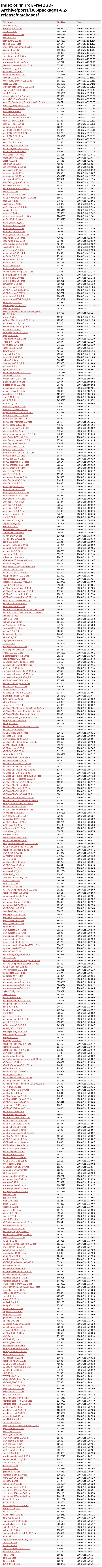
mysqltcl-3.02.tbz (10, 335)
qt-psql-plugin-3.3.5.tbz (13, 388)
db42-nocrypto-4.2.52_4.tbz (16, 1398)
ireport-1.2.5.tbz (10, 31)
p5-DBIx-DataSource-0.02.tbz (16, 1124)
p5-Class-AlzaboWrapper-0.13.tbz (19, 591)
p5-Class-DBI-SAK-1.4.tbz (15, 603)
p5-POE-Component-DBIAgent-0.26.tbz (21, 960)
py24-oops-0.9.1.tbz (12, 1432)
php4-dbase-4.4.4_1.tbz (14, 499)
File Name (8, 22)
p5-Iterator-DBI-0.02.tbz (14, 606)
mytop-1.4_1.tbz (10, 192)
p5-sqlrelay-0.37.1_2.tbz (14, 819)
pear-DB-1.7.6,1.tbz (12, 142)
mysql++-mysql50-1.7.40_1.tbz (17, 299)
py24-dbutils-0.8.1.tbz (13, 1441)
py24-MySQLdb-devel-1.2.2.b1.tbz (19, 320)
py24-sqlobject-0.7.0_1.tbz (15, 207)
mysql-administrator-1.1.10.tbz (17, 216)
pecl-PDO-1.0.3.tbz (12, 164)
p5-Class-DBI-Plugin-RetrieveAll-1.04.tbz (22, 776)
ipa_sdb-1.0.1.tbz (11, 1321)
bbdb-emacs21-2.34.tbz (14, 579)
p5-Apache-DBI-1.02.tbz (14, 625)
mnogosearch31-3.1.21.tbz (15, 1176)
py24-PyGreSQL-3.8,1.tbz (15, 1031)
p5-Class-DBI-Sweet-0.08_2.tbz (17, 665)
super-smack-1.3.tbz (12, 348)
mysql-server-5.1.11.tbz (14, 1228)
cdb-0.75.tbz (8, 1555)
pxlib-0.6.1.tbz (9, 1195)
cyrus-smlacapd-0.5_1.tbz (15, 970)
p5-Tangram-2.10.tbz (12, 1074)
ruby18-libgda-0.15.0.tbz (14, 425)
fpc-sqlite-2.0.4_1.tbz (12, 911)
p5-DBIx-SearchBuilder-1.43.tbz (18, 588)
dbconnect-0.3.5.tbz (12, 329)
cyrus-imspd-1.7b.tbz (12, 1462)
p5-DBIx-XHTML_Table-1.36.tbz (18, 1099)
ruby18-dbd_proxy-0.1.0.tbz (16, 419)
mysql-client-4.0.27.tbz (13, 1416)
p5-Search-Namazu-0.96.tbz (16, 1167)
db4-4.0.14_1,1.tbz (11, 1564)
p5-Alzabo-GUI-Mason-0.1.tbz (17, 600)
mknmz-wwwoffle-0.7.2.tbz (15, 837)
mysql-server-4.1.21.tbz (14, 1238)
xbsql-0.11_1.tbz (10, 1219)
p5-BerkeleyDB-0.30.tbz (14, 1345)
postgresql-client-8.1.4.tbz (15, 1185)
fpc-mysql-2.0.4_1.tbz (13, 345)
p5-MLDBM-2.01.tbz (12, 1256)
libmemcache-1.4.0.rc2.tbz (15, 1521)
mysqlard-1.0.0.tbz (11, 309)
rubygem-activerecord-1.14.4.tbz (18, 412)
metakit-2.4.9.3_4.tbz (12, 1419)
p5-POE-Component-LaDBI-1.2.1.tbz (20, 890)
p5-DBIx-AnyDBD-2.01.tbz (15, 1136)
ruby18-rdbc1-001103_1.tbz (16, 437)
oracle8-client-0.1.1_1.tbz (14, 1524)
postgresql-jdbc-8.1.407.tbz (15, 62)
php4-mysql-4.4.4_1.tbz (14, 323)
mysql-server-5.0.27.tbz (14, 176)
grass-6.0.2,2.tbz (10, 366)
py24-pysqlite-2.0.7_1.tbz (14, 930)
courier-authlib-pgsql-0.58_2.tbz (17, 677)
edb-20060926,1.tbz (12, 997)
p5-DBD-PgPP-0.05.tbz (13, 1151)
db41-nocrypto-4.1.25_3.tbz (16, 1505)
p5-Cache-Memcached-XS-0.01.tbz (19, 1244)
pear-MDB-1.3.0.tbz (12, 111)
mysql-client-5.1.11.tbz (13, 1388)
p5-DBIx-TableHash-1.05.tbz (16, 188)
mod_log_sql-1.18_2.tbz (14, 281)
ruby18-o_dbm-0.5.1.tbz (14, 456)
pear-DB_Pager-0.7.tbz (13, 124)
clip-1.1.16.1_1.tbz (11, 397)
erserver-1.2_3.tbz (11, 53)
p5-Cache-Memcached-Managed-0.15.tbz (22, 1059)
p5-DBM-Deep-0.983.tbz (14, 1364)
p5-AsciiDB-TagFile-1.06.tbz (16, 1379)
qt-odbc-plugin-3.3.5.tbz (14, 382)
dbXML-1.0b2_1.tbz (12, 68)
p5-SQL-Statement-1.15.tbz (16, 1348)
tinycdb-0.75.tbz (10, 1216)
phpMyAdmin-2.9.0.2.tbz (14, 75)
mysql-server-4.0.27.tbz (14, 1247)
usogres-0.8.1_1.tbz (12, 1210)
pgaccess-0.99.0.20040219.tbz (17, 582)
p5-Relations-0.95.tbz (13, 1358)
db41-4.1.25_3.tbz (11, 1518)
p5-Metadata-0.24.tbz (13, 1225)
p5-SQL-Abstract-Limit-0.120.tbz (18, 803)
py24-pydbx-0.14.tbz (12, 1435)
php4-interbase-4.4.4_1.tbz (15, 496)
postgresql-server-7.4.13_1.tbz (17, 988)
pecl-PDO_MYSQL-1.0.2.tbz (16, 148)
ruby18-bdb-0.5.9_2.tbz (13, 459)
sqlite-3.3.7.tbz (9, 994)
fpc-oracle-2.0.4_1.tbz (13, 976)
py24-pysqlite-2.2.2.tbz (13, 920)
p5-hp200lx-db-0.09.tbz (13, 1354)
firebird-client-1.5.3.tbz (13, 813)
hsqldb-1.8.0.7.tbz (11, 50)
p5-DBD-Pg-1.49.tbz (12, 1010)
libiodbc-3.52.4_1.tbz (12, 628)
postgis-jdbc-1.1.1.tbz (13, 59)
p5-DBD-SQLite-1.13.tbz (14, 908)
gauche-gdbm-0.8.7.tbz (13, 1056)
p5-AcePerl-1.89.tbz (12, 856)
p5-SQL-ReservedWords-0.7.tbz (18, 810)
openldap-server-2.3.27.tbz (15, 1281)
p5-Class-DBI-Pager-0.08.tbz (16, 683)
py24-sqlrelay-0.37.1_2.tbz (15, 816)
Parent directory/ (10, 25)
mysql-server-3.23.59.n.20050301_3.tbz (21, 1287)
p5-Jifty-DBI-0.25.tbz (12, 536)
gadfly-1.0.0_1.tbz (11, 1302)
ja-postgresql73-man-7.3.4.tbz (17, 1490)
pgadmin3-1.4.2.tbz (12, 369)
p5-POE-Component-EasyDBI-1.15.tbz (21, 964)
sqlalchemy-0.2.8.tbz (12, 204)
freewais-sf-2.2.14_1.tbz (14, 1330)
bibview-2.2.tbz (10, 702)
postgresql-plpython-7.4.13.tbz (17, 902)
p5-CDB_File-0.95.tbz (13, 1370)
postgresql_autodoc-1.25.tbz (16, 850)
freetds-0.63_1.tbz (11, 880)
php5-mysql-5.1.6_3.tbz (14, 241)
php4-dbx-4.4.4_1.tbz (13, 505)
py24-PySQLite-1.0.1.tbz (14, 914)
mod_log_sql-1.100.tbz (13, 278)
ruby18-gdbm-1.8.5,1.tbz (14, 480)
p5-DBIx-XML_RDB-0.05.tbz (16, 1090)
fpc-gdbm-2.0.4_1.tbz (13, 127)
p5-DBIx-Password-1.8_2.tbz (16, 1117)
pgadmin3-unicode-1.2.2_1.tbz (17, 373)
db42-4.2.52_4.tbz (11, 1395)
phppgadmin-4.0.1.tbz (13, 158)
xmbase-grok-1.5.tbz (12, 622)
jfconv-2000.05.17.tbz (13, 1478)
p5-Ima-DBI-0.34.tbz (12, 951)
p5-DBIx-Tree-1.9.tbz (12, 1093)
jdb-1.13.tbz (8, 1373)
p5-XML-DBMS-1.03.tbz (14, 745)
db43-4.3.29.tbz (10, 1502)
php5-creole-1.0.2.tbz (13, 268)
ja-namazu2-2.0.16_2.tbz (14, 1105)
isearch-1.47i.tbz (10, 1468)
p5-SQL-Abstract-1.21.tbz (15, 1351)
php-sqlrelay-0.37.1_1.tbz (15, 253)
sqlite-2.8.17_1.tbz (11, 991)
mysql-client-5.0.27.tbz (13, 357)
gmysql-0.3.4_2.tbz (11, 631)
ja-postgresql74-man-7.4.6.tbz (17, 1493)
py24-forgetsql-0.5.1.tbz (14, 1447)
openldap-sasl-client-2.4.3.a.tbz (17, 1401)
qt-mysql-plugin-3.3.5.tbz (14, 275)
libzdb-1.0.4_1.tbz (11, 342)
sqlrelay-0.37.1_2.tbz (12, 868)
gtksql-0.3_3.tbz (10, 637)
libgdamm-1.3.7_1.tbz (13, 554)
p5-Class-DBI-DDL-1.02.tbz (15, 791)
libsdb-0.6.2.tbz (10, 1542)
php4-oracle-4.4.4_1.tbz (14, 489)
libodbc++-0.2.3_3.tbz (13, 570)
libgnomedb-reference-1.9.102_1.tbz (20, 1533)
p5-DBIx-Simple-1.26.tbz (14, 1114)
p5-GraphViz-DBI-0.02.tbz (15, 548)
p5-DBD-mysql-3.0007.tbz (15, 293)
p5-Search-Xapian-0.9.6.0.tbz (16, 1324)
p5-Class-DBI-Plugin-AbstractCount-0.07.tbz (23, 708)
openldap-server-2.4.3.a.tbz (16, 1278)
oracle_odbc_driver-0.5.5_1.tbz (17, 1284)
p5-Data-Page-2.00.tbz (13, 730)
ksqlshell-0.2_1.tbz (11, 247)
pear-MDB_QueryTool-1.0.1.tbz (17, 99)
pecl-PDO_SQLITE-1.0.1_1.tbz (17, 130)
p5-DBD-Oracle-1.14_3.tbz (15, 1139)
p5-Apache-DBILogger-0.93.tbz (17, 560)
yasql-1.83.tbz (9, 957)
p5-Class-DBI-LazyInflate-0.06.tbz (18, 797)
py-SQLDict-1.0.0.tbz (12, 1407)
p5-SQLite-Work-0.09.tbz (14, 720)
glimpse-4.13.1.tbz (11, 1472)
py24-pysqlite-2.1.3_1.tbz (14, 933)
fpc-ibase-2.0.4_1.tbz (12, 736)
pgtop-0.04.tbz (9, 927)
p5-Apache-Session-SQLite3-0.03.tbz (20, 843)
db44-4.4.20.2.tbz (11, 1499)
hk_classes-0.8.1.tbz (12, 170)
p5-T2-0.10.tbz (9, 859)
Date (79, 22)
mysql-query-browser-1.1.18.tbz (17, 81)
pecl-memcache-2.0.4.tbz (14, 167)
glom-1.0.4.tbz (9, 38)
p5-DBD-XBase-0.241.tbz (15, 1157)
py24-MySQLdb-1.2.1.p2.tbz (16, 326)
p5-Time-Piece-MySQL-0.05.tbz (17, 1234)
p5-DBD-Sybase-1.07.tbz (14, 822)
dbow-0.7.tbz (9, 351)
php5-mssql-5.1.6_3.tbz (14, 231)
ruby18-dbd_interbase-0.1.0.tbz (17, 422)
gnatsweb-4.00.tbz (11, 1265)
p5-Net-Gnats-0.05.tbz (13, 1327)
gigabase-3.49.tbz (11, 1182)
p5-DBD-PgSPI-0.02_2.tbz (15, 840)
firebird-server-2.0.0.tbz (13, 690)
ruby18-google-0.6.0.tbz (14, 443)
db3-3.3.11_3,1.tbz (11, 1509)
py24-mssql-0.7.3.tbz (12, 825)
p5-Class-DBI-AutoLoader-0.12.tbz (19, 714)
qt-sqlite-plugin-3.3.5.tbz (14, 385)
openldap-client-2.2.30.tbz (15, 1475)
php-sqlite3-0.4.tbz (11, 265)
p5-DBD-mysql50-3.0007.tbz (16, 290)
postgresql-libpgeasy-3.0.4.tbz (17, 1044)
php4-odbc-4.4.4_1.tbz (13, 502)
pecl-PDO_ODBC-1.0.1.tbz (15, 145)
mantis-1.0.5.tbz (10, 210)
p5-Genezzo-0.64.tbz (12, 1062)
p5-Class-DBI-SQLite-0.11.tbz (17, 767)
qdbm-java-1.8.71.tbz (12, 71)
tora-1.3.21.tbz (9, 93)
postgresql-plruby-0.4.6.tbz (15, 477)
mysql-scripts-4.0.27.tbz (14, 948)
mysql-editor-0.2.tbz (12, 1164)
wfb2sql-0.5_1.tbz (11, 874)
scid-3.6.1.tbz (9, 643)
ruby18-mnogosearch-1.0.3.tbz (17, 440)
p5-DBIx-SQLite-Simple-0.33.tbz (18, 847)
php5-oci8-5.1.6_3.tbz (13, 219)
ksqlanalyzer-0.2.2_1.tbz (14, 363)
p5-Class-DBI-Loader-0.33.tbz (17, 788)
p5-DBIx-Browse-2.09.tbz (14, 1130)
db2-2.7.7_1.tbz (10, 1512)
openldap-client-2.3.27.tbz (15, 1413)
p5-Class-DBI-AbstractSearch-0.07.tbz (21, 726)
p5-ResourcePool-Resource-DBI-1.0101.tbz (23, 1084)
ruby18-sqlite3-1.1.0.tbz (14, 446)
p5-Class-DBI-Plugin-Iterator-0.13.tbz (20, 742)
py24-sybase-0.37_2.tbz (14, 828)
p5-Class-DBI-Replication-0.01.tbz (19, 779)
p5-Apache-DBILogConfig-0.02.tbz (19, 566)
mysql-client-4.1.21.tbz (13, 1392)
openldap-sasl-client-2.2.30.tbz (17, 1456)
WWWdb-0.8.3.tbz (11, 1376)
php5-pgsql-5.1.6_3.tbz (13, 222)
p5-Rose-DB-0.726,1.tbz (14, 539)
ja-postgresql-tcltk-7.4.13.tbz (16, 656)
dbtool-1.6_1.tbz (10, 403)
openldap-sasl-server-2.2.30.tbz (17, 1271)
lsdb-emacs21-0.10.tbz (13, 532)
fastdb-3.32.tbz (10, 517)
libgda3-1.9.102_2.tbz (13, 653)
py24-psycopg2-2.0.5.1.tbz (15, 1025)
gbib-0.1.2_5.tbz (10, 542)
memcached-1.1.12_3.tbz (15, 1459)
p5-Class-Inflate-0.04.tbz (14, 807)
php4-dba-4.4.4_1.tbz (13, 508)
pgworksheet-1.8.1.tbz (13, 394)
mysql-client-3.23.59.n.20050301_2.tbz (21, 1425)
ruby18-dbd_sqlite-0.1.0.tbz (15, 409)
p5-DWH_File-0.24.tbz (13, 1382)
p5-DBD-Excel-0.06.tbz (13, 865)
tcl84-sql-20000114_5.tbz (14, 1293)
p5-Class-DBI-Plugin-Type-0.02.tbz (19, 770)
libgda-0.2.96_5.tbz (12, 523)
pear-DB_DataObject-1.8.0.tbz (17, 118)
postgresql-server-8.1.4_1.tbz (16, 982)
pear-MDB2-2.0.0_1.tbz (14, 108)
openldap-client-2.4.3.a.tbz (15, 1410)
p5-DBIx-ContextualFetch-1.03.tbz (19, 1133)
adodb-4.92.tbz (10, 161)
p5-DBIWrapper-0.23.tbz (14, 748)
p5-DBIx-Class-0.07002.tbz (15, 680)
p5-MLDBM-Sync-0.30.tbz (15, 1170)
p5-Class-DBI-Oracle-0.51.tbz (16, 773)
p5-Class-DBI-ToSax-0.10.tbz (16, 757)
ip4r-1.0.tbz (8, 1013)
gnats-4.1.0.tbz (10, 1204)
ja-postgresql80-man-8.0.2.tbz (17, 1496)
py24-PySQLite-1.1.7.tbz (14, 917)
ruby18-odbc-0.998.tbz (13, 471)
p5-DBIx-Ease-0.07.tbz (13, 1111)
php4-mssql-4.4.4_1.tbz (14, 511)
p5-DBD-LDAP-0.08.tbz (14, 751)
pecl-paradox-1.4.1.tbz (13, 259)
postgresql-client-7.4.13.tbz (15, 1188)
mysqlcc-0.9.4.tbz (11, 213)
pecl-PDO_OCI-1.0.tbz (13, 136)
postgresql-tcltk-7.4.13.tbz (15, 646)
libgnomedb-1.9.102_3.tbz (15, 90)
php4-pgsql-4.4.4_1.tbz (13, 486)
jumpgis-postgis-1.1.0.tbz (14, 56)
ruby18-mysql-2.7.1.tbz (13, 287)
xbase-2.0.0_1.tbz (11, 1453)
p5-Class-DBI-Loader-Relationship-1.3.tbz (22, 711)
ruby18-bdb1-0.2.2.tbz (13, 483)
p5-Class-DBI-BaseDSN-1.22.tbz (18, 794)
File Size (61, 22)
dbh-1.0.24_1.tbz (10, 1007)
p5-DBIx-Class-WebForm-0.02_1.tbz (20, 597)
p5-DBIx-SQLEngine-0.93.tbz (16, 954)
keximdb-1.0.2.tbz (11, 78)
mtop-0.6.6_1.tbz (10, 201)
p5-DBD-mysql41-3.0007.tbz (16, 1102)
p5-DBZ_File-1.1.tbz (12, 1342)
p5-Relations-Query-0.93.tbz (16, 1275)
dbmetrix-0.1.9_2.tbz (12, 634)
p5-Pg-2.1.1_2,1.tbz (12, 1016)
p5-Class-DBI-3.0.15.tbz (14, 862)
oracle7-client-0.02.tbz (13, 1515)
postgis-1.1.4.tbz (10, 834)
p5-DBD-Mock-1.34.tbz (13, 1154)
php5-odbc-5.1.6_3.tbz (13, 228)
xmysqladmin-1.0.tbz (12, 640)
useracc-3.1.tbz (10, 1545)
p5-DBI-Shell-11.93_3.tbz (14, 1127)
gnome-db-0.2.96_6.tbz (13, 520)
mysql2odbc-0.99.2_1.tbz (14, 1253)
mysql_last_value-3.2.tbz (14, 1290)
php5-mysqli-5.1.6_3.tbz (14, 238)
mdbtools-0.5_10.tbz (12, 887)
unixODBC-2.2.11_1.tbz (14, 1385)
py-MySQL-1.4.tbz (11, 1305)
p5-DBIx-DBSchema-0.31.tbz (16, 1108)
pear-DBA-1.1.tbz (11, 139)
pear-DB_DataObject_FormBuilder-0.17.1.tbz (24, 102)
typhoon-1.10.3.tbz (11, 1530)
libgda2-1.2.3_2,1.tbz (12, 585)
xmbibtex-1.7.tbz (10, 616)
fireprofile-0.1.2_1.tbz (12, 1311)
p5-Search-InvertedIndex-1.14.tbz (18, 662)
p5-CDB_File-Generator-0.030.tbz (18, 1262)
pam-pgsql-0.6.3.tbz (12, 1040)
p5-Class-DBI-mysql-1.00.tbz (16, 185)
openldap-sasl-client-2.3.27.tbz (17, 1404)
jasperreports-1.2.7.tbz (13, 34)
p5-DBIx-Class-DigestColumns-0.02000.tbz (23, 613)
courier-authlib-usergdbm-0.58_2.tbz (20, 671)
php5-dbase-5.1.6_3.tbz (14, 225)
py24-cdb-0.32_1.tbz (12, 1444)
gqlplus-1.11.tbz (10, 1198)
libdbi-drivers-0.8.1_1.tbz (14, 339)
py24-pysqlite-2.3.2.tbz (13, 924)
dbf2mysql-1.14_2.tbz (13, 1308)
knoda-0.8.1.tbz (10, 84)
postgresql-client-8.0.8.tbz (15, 1179)
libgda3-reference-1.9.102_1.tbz (18, 1539)
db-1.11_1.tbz (9, 1561)
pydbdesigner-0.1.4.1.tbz (14, 379)
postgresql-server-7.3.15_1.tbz (17, 1001)
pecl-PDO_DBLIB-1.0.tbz (14, 151)
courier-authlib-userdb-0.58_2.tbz (18, 674)
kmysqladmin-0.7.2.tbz (13, 179)
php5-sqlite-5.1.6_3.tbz (13, 155)
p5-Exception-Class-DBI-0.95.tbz (18, 650)
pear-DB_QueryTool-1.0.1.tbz (16, 105)
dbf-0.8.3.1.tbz (9, 1558)
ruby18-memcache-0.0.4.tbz (16, 428)
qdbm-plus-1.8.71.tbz (12, 1318)
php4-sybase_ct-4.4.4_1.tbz (16, 493)
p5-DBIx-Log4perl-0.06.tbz (15, 967)
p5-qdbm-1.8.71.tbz (12, 1315)
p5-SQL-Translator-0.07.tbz (15, 545)
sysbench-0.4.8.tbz (11, 354)
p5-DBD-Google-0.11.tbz (14, 563)
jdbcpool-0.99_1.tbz (12, 44)
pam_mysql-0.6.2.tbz (12, 302)
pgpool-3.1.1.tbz (10, 1207)
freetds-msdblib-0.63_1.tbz (15, 877)
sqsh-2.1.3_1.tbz (10, 619)
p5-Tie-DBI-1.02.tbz (12, 1087)
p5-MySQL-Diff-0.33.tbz (14, 195)
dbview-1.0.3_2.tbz (11, 1552)
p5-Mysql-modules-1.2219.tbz (17, 1081)
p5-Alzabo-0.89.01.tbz (13, 668)
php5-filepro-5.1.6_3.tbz (14, 250)
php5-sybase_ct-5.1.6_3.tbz (16, 235)
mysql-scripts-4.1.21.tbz (14, 942)
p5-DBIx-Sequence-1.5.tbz (15, 1096)
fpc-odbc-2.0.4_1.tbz (12, 979)
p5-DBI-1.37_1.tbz (11, 1339)
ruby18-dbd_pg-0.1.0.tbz (14, 406)
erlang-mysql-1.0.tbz (12, 28)
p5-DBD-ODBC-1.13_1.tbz (15, 573)
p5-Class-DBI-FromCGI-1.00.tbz (18, 782)
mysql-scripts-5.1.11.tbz (14, 939)
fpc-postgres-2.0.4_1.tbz (14, 973)
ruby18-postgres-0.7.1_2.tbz (16, 462)
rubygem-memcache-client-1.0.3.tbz (19, 434)
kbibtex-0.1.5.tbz (10, 360)
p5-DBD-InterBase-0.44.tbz (15, 733)
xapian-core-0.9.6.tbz (12, 1484)
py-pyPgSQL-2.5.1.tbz (13, 1028)
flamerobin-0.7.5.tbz (12, 376)
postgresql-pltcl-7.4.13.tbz (15, 905)
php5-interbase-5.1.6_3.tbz (15, 244)
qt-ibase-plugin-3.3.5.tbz (14, 391)
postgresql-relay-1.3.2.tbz (15, 1361)
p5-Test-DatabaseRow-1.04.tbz (17, 1078)
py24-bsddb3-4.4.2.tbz (13, 1428)
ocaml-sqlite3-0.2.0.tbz (13, 551)
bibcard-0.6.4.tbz (10, 526)
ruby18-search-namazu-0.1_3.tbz (18, 453)
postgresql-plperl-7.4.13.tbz (15, 893)
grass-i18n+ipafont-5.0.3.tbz (16, 696)
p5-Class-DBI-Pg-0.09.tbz (15, 760)
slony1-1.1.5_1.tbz (11, 899)
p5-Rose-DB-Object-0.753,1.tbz (17, 529)
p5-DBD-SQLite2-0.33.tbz (15, 1121)
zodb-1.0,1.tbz (9, 1296)
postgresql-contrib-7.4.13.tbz (16, 1019)
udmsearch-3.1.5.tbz (12, 284)
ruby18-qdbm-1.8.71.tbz (14, 468)
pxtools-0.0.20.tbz (11, 1299)
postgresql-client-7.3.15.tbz (15, 1191)
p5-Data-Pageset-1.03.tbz (15, 687)
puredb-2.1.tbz (9, 1536)
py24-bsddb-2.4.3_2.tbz (14, 1450)
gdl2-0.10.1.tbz (10, 400)
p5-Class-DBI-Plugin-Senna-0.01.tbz (20, 717)
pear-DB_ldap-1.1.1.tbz (13, 121)
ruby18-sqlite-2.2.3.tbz (13, 449)
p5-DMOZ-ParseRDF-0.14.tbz (17, 1367)
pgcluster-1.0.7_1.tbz (12, 871)
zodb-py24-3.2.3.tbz (12, 1422)
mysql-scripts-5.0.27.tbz (14, 173)
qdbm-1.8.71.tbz (10, 1465)
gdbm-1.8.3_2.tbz (11, 1213)
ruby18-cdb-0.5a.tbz (12, 474)
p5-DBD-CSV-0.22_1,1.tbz (15, 1161)
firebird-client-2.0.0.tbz (13, 754)
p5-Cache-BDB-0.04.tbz (14, 1268)
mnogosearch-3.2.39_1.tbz (15, 896)
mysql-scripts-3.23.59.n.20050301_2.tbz (21, 945)
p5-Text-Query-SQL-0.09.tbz (16, 1231)
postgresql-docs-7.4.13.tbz (15, 1487)
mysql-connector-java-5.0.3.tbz (17, 47)
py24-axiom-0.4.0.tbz (12, 853)
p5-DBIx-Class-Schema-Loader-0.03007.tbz (23, 610)
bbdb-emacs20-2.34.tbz (14, 659)
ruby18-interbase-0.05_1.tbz (16, 465)
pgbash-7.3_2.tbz (11, 1022)
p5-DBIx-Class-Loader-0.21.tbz (17, 594)
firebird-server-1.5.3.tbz (13, 705)
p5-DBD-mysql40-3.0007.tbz (16, 1148)
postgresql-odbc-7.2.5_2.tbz (16, 576)
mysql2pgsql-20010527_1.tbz (16, 936)
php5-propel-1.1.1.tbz (13, 262)
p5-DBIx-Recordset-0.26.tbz (16, 1145)
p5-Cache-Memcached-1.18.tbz (17, 1222)
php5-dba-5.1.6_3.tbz (13, 256)
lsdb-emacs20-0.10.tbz (13, 557)
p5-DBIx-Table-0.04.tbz (13, 1333)
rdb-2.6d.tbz (8, 1336)
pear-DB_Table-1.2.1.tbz (14, 115)
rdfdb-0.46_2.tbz (10, 1201)
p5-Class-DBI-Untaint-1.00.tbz (17, 763)
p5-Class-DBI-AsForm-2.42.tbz (17, 693)
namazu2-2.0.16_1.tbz (13, 1250)
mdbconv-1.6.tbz (10, 1481)
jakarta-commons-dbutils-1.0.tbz (18, 65)
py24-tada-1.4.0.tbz (12, 1068)
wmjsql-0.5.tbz (9, 317)
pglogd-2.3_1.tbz (10, 1037)
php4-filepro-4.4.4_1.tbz (14, 514)
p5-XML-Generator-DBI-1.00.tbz (18, 1065)
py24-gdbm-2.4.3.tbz (12, 1053)
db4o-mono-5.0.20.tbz (13, 699)
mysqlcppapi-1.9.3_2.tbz (14, 296)
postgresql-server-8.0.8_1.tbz (16, 985)
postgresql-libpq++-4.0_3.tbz (16, 1050)
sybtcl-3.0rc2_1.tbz (11, 831)
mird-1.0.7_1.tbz (10, 884)
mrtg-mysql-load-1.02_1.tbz (15, 332)
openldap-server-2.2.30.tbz (15, 1259)
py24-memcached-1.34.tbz (15, 1438)
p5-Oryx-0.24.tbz (10, 723)
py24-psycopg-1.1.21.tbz (14, 1034)
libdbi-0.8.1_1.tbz (11, 1527)
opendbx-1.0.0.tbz (11, 1047)
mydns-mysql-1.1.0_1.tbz (14, 305)
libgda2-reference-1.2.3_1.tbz (16, 1548)
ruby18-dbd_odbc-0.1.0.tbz (15, 416)
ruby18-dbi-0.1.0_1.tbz (13, 431)
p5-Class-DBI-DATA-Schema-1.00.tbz (20, 800)
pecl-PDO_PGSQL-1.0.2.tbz (16, 133)
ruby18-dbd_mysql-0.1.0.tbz (16, 182)
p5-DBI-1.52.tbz (10, 1241)
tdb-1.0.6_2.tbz (10, 1173)
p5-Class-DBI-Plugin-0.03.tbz (16, 785)
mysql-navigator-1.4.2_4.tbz (16, 96)
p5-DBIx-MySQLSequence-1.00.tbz (19, 198)
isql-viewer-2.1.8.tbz (12, 41)
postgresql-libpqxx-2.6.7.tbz (16, 1004)
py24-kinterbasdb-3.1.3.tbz (15, 739)
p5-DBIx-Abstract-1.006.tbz (15, 1142)
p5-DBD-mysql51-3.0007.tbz (16, 1071)
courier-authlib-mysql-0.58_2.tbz (18, 272)
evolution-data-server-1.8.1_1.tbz (18, 87)
